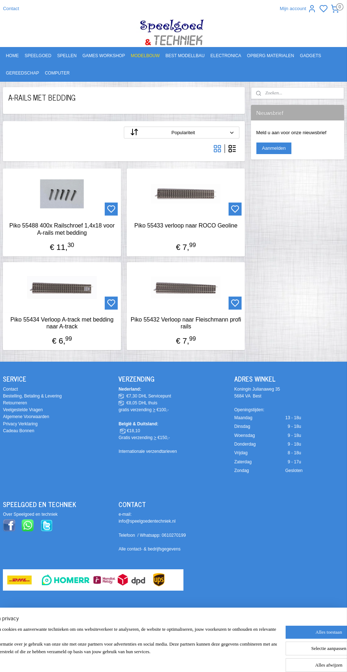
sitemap (205, 630)
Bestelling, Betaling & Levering (32, 396)
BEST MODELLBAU (184, 55)
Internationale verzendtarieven (147, 451)
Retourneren (15, 402)
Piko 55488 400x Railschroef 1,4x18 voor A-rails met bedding (62, 228)
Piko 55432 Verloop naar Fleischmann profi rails (186, 322)
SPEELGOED (38, 55)
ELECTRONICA (226, 55)
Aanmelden (274, 148)
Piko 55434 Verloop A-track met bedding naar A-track (62, 322)
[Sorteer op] (181, 132)
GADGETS (310, 55)
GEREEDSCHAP (22, 73)
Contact (11, 8)
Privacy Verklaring (20, 423)
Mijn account (298, 8)
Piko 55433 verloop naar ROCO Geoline (186, 225)
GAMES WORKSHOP (103, 55)
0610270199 (174, 535)
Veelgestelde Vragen (23, 409)
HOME (12, 55)
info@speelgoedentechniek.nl (146, 521)
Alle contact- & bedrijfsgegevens (149, 549)
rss (217, 630)
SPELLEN (67, 55)
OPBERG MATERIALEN (270, 55)
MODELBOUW (145, 55)
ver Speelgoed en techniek (31, 514)
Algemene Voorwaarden (26, 416)
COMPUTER (57, 73)
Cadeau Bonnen (18, 430)
